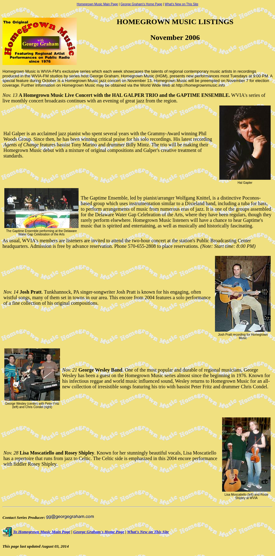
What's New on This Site (181, 4)
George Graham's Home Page (141, 4)
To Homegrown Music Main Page (36, 531)
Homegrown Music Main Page (97, 4)
